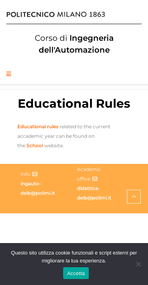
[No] (138, 264)
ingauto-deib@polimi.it (38, 188)
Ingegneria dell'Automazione (74, 44)
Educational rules (37, 126)
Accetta (76, 273)
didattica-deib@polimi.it (94, 193)
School (34, 145)
